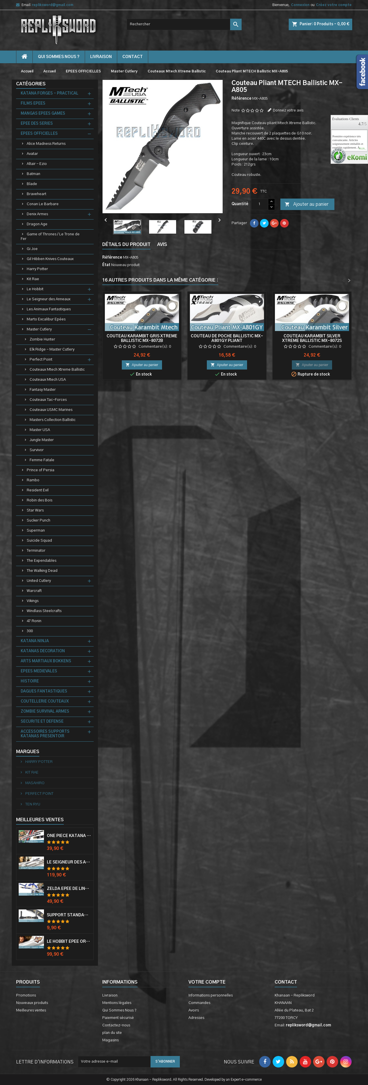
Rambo (33, 480)
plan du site (112, 1033)
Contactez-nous (116, 1025)
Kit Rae (33, 279)
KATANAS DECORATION (43, 651)
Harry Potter (37, 269)
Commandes (199, 1003)
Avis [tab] (162, 244)
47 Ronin (34, 621)
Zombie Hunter (42, 339)
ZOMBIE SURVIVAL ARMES (45, 711)
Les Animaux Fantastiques (49, 309)
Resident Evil (38, 490)
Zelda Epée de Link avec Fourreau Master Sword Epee (69, 889)
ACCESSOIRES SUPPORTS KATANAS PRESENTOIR (45, 734)
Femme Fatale (42, 460)
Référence (241, 99)
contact (132, 57)
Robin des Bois (39, 500)
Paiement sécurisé (118, 1018)
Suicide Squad (39, 540)
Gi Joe (32, 249)
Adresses (196, 1018)
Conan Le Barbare (43, 204)
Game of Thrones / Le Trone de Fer (50, 236)
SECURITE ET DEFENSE (42, 722)
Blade (32, 184)
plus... (362, 149)
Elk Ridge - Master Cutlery (52, 349)
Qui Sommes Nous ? (59, 57)
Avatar (32, 154)
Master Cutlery (39, 329)
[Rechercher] (184, 24)
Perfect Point (41, 359)
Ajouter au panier (306, 204)
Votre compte (207, 982)
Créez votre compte (334, 5)
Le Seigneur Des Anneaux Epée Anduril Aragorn (69, 862)
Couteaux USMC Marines (51, 410)
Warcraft (34, 591)
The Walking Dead (42, 571)
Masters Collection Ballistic (53, 420)
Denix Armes (37, 214)
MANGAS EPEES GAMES (43, 114)
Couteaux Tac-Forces (48, 400)
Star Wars (35, 510)
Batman (33, 174)
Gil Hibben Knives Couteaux (50, 259)
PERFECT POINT (38, 794)
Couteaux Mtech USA (48, 380)
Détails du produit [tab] (126, 244)
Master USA (40, 430)
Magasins (110, 1040)
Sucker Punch (38, 520)
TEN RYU (32, 804)
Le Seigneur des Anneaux (48, 299)
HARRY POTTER (38, 762)
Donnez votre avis (288, 110)
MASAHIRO (34, 783)
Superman (36, 530)
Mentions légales (116, 1003)
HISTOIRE (30, 681)
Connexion (300, 5)
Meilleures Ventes (40, 819)
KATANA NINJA (35, 641)
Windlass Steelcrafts (44, 611)
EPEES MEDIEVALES (39, 671)
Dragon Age (37, 224)
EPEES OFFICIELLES (39, 134)
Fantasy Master (43, 390)
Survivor (37, 450)
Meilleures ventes (31, 1010)
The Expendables (41, 561)
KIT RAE (31, 772)
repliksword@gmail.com (52, 5)
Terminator (36, 551)
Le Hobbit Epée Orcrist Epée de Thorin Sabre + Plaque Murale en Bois (69, 942)
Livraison (101, 57)
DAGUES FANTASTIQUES (44, 691)
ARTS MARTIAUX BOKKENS (46, 661)
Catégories (31, 84)
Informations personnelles (210, 995)
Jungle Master (42, 440)
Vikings (32, 601)
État (106, 265)
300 (30, 631)
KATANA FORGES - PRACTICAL (49, 93)
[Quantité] (259, 204)
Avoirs (193, 1010)
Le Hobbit (35, 289)
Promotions (26, 995)
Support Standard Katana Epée (69, 915)
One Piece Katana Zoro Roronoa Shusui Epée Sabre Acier (69, 836)
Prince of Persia (40, 470)
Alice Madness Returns (46, 144)
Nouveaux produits (32, 1003)
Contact (286, 982)
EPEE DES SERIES (37, 124)
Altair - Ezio (37, 164)
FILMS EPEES (33, 103)
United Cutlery (39, 581)
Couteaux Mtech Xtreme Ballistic (57, 370)
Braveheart (36, 194)
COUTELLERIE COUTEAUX (45, 701)
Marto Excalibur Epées (46, 319)
